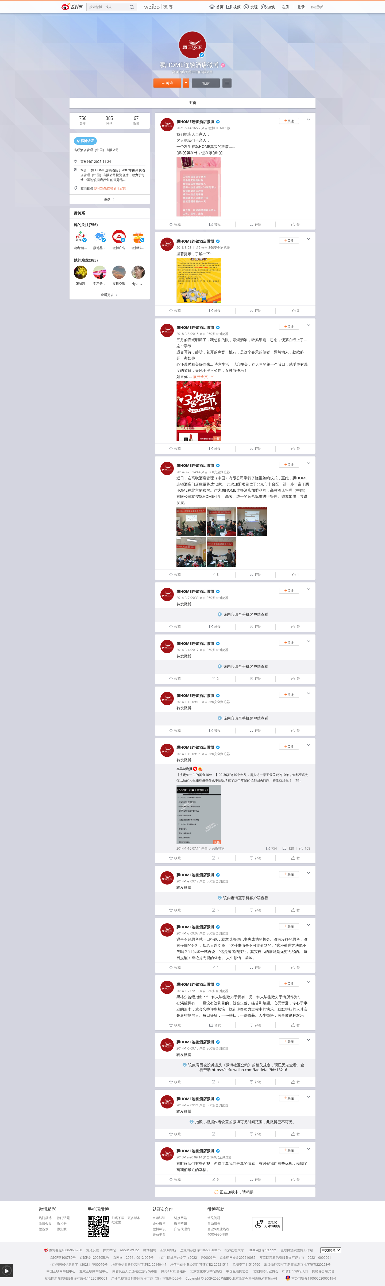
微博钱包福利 (141, 248)
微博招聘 (149, 1250)
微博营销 (180, 1223)
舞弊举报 (109, 1250)
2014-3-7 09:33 (187, 597)
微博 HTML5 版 (219, 128)
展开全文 (203, 377)
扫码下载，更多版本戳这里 (125, 1220)
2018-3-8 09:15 (187, 334)
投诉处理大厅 (234, 1250)
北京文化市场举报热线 (206, 1271)
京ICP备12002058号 (94, 1257)
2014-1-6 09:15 (187, 1048)
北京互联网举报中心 (93, 1271)
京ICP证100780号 (63, 1257)
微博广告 (119, 248)
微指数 (62, 1229)
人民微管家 (217, 848)
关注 (167, 83)
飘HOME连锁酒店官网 (110, 188)
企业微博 (159, 1223)
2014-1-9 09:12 (187, 881)
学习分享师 (101, 283)
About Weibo (129, 1250)
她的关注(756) (86, 224)
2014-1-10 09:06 (188, 754)
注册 (285, 6)
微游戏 (43, 1229)
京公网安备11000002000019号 (310, 1278)
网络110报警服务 (173, 1271)
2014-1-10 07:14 (188, 848)
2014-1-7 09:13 (187, 991)
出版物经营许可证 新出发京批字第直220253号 (297, 1264)
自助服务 (213, 1223)
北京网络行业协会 (265, 1271)
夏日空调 (119, 283)
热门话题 (63, 1218)
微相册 (62, 1223)
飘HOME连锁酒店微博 (195, 121)
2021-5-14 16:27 (188, 128)
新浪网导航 (168, 1250)
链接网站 (180, 1218)
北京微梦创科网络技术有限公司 (254, 1278)
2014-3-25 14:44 (188, 472)
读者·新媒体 (82, 248)
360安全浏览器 (219, 247)
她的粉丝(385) (86, 260)
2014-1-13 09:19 (188, 702)
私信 (206, 83)
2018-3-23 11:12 (188, 247)
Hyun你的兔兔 (142, 283)
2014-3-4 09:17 (187, 650)
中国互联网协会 (237, 1271)
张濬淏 (80, 283)
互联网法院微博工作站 (297, 1250)
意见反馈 (92, 1250)
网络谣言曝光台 (323, 1271)
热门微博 (45, 1218)
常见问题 (213, 1218)
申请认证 (159, 1218)
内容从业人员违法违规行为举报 (134, 1271)
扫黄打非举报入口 (295, 1271)
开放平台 (159, 1234)
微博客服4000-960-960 (63, 1250)
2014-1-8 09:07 (187, 933)
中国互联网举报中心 (61, 1271)
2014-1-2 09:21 (187, 1105)
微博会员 (45, 1223)
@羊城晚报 (184, 769)
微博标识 (159, 1229)
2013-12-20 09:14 (189, 1157)
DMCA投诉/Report (262, 1250)
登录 (301, 6)
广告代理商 (182, 1229)
